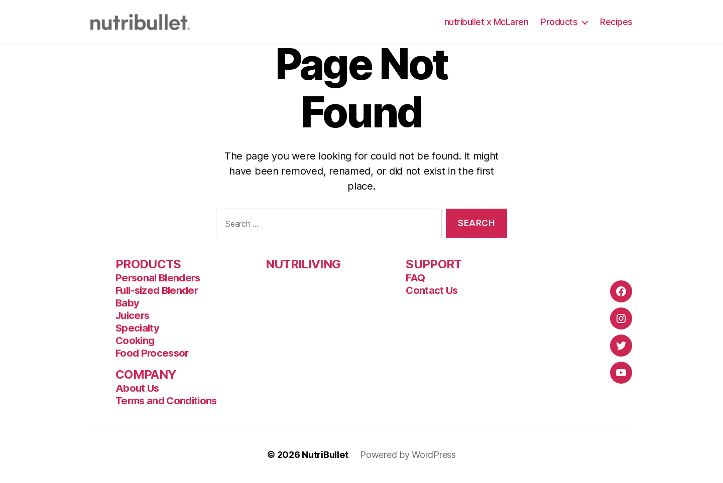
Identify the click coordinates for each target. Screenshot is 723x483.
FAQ (415, 278)
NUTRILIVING (303, 264)
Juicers (132, 315)
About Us (137, 388)
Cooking (134, 341)
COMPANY (145, 374)
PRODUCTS (148, 264)
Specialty (137, 328)
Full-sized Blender (156, 290)
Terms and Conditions (166, 401)
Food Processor (152, 353)
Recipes (616, 22)
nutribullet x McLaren (486, 22)
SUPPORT (433, 264)
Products (559, 22)
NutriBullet (325, 454)
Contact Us (431, 290)
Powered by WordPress (408, 454)
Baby (127, 303)
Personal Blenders (157, 278)
